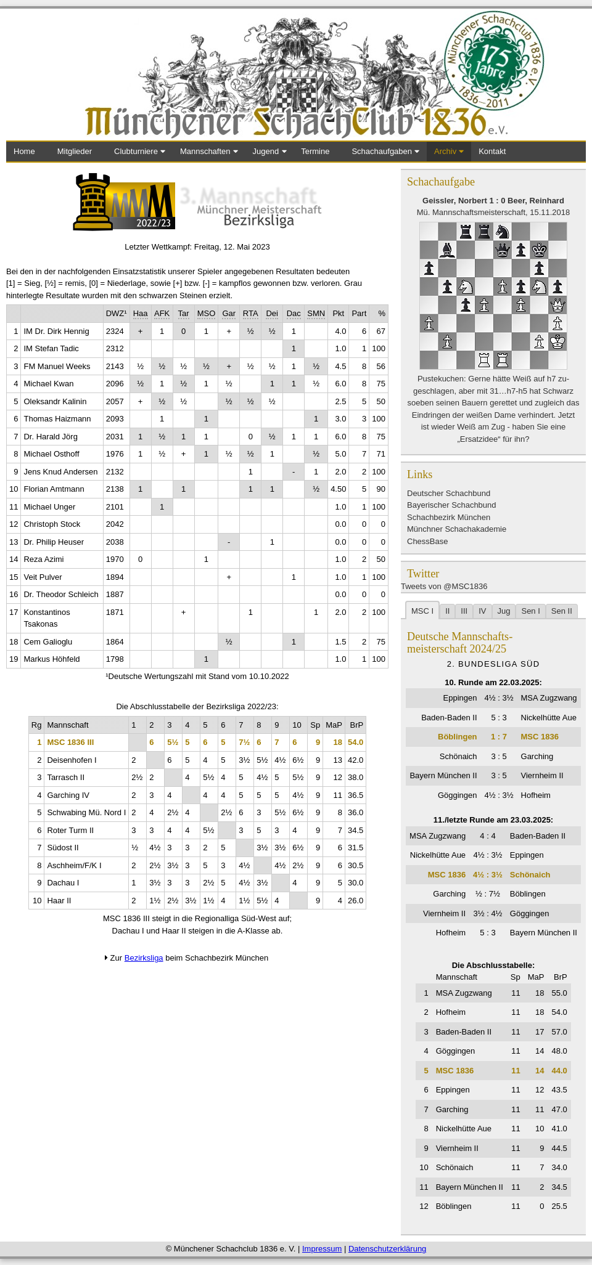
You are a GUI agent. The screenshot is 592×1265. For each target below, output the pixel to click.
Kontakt (492, 151)
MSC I (422, 611)
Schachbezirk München (448, 517)
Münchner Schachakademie (456, 529)
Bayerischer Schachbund (451, 505)
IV (482, 611)
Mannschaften (205, 151)
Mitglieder (74, 151)
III (464, 611)
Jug (504, 611)
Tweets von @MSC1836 (444, 586)
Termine (315, 151)
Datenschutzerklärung (387, 1248)
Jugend (266, 151)
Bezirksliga (144, 957)
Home (24, 151)
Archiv (445, 151)
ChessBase (427, 541)
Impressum (322, 1248)
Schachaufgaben (382, 151)
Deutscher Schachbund (448, 493)
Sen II (561, 611)
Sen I (530, 611)
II (447, 611)
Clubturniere (136, 151)
